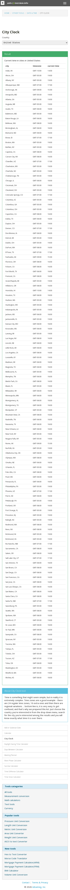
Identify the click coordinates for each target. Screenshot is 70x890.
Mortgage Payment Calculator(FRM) (21, 866)
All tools (8, 792)
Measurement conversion (16, 796)
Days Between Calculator (13, 749)
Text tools (9, 804)
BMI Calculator (11, 870)
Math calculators (12, 800)
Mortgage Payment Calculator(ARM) (21, 862)
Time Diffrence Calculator (14, 771)
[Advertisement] (24, 22)
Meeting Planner (10, 755)
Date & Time (32, 13)
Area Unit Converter (14, 833)
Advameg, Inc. (39, 887)
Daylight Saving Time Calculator (16, 744)
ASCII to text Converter (15, 841)
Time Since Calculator (12, 777)
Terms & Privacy (40, 882)
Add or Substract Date (12, 728)
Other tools (18, 13)
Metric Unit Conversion (15, 829)
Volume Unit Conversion (16, 874)
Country (5, 37)
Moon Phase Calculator (12, 760)
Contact (26, 882)
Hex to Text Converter (15, 854)
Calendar (7, 733)
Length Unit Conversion (15, 825)
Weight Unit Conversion (15, 837)
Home (6, 13)
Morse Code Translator (15, 858)
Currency (8, 808)
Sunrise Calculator (11, 766)
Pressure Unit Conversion (16, 821)
